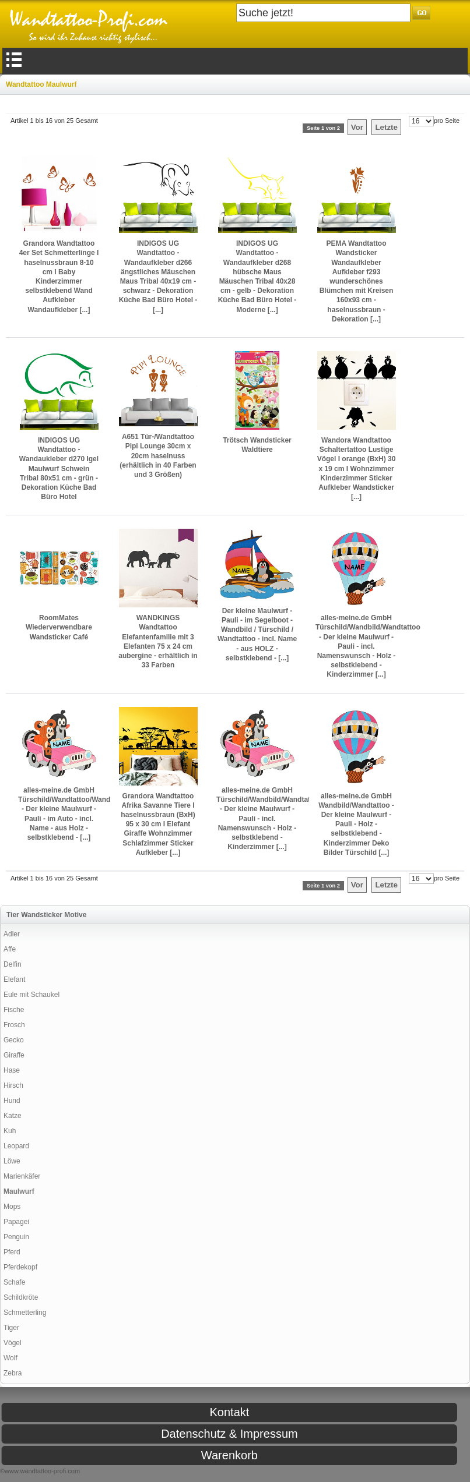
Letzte (386, 127)
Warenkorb (229, 1455)
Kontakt (229, 1412)
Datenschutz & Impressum (229, 1433)
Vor (357, 127)
